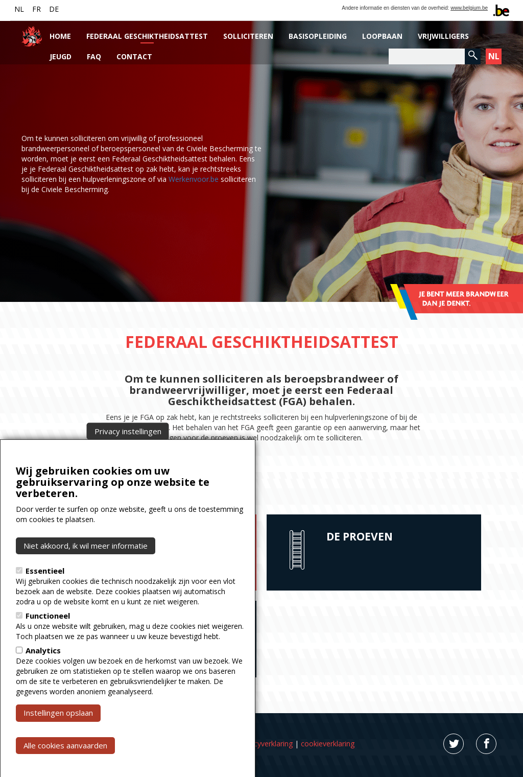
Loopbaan (382, 36)
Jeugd (61, 56)
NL (19, 9)
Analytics (43, 669)
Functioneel (48, 634)
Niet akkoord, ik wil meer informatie (85, 563)
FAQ (94, 56)
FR (36, 9)
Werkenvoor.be (194, 179)
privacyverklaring (265, 743)
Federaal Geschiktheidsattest (147, 36)
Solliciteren (248, 36)
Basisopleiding (318, 36)
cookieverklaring (327, 743)
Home (60, 36)
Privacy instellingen (127, 449)
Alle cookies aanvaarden (65, 763)
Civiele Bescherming (135, 427)
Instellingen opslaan (58, 731)
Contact (134, 56)
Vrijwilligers (443, 36)
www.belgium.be (469, 8)
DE (54, 9)
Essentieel (45, 589)
